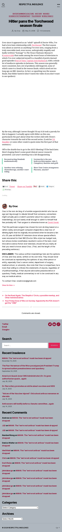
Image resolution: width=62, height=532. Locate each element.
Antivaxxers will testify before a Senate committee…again (28, 404)
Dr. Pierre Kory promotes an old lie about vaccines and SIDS (28, 386)
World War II (47, 16)
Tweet (12, 186)
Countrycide (8, 55)
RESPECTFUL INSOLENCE (31, 4)
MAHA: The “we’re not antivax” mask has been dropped (26, 358)
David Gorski (53, 222)
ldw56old (6, 450)
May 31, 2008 (30, 31)
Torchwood (36, 45)
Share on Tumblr (24, 186)
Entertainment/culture (23, 14)
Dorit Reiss (7, 463)
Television (36, 16)
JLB (3, 425)
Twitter (5, 324)
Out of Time (20, 61)
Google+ (6, 330)
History (38, 14)
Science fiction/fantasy (19, 16)
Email (4, 327)
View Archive (8, 285)
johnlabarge (7, 470)
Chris (4, 458)
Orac (18, 31)
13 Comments (45, 31)
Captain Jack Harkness (37, 61)
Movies (46, 14)
